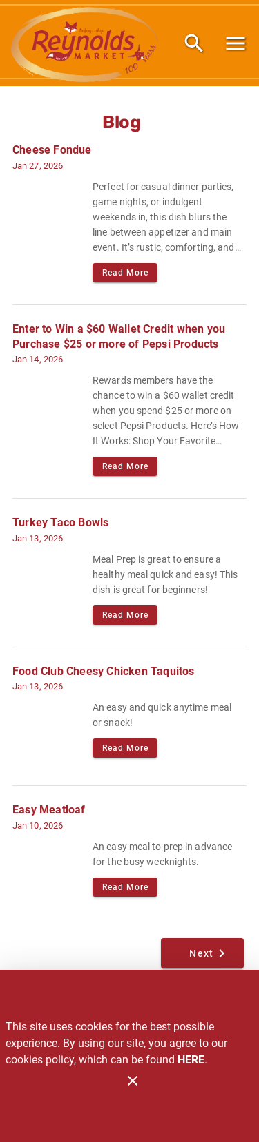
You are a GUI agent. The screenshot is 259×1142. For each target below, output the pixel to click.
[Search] (194, 43)
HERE (191, 1059)
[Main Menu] (235, 43)
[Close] (132, 1080)
